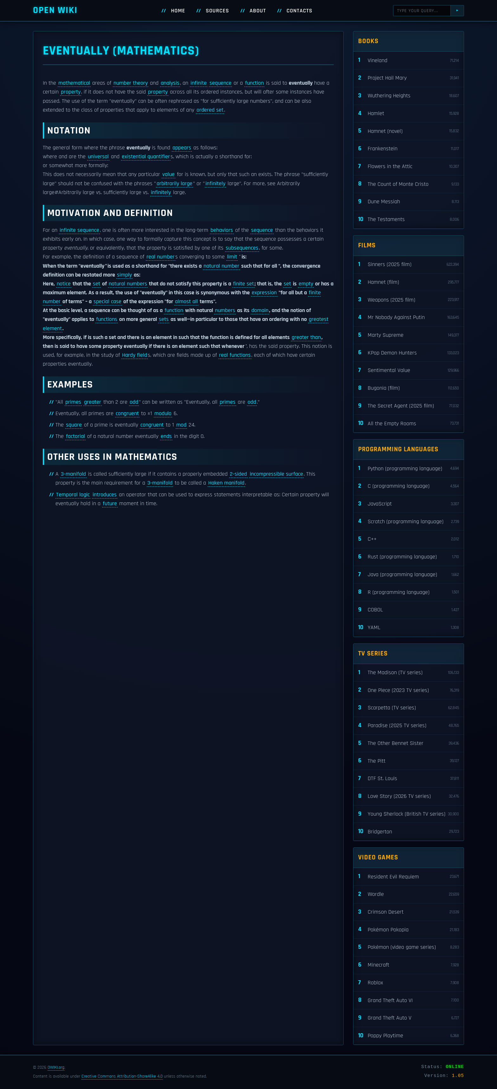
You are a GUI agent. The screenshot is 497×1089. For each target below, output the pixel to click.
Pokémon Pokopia (408, 930)
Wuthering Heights (408, 96)
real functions (235, 355)
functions (106, 319)
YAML (408, 628)
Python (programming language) (408, 468)
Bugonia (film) (408, 388)
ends (166, 436)
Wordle (408, 894)
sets (164, 319)
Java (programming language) (408, 575)
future (110, 503)
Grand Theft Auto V (408, 1018)
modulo (162, 413)
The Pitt (408, 761)
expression (264, 292)
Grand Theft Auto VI (408, 1000)
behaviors (221, 230)
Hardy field (134, 355)
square (74, 424)
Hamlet (408, 114)
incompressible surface (276, 474)
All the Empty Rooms (408, 423)
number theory (130, 83)
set (96, 283)
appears (181, 147)
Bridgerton (408, 832)
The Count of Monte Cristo (408, 184)
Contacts (300, 10)
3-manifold (73, 474)
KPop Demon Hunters (408, 353)
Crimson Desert (408, 912)
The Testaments (408, 220)
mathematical (74, 83)
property (71, 91)
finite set (243, 283)
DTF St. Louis (408, 779)
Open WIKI (55, 10)
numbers (225, 310)
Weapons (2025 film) (408, 300)
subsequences (242, 248)
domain (259, 310)
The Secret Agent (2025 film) (408, 406)
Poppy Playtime (408, 1036)
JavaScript (408, 504)
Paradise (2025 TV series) (408, 726)
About (258, 10)
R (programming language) (408, 592)
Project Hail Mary (408, 78)
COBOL (408, 610)
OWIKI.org (56, 1067)
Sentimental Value (408, 370)
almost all (186, 301)
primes (73, 402)
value (168, 174)
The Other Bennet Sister (408, 743)
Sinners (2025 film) (408, 265)
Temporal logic (73, 494)
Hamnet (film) (408, 282)
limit (232, 256)
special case (107, 301)
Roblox (408, 983)
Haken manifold (226, 482)
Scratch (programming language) (408, 521)
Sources (217, 10)
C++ (408, 539)
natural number (221, 266)
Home (178, 10)
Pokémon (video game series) (408, 947)
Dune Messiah (408, 202)
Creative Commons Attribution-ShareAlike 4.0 (122, 1076)
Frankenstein (408, 149)
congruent (127, 413)
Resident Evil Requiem (408, 877)
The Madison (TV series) (408, 673)
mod (181, 424)
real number (160, 256)
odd (134, 402)
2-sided (238, 474)
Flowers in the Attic (408, 167)
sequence (220, 83)
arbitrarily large (174, 183)
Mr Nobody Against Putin (408, 318)
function (254, 83)
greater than (306, 337)
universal (98, 156)
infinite (198, 83)
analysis (170, 83)
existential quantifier (146, 156)
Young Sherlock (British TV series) (408, 814)
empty (306, 283)
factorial (75, 436)
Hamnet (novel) (408, 131)
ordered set (210, 110)
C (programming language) (408, 486)
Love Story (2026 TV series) (408, 796)
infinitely (215, 183)
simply (124, 274)
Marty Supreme (408, 335)
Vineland (408, 60)
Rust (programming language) (408, 557)
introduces (105, 494)
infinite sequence (79, 230)
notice (64, 283)
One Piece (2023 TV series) (408, 690)
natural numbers (128, 283)
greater (92, 402)
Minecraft (408, 965)
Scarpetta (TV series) (408, 708)
